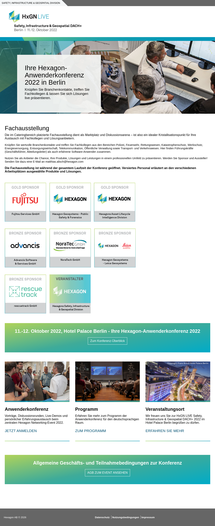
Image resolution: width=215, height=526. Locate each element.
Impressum (148, 517)
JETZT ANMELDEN (21, 431)
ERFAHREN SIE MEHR (164, 431)
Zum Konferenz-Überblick (107, 340)
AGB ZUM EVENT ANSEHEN (107, 472)
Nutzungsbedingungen (126, 517)
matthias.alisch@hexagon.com (64, 161)
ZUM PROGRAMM (90, 431)
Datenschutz (102, 517)
